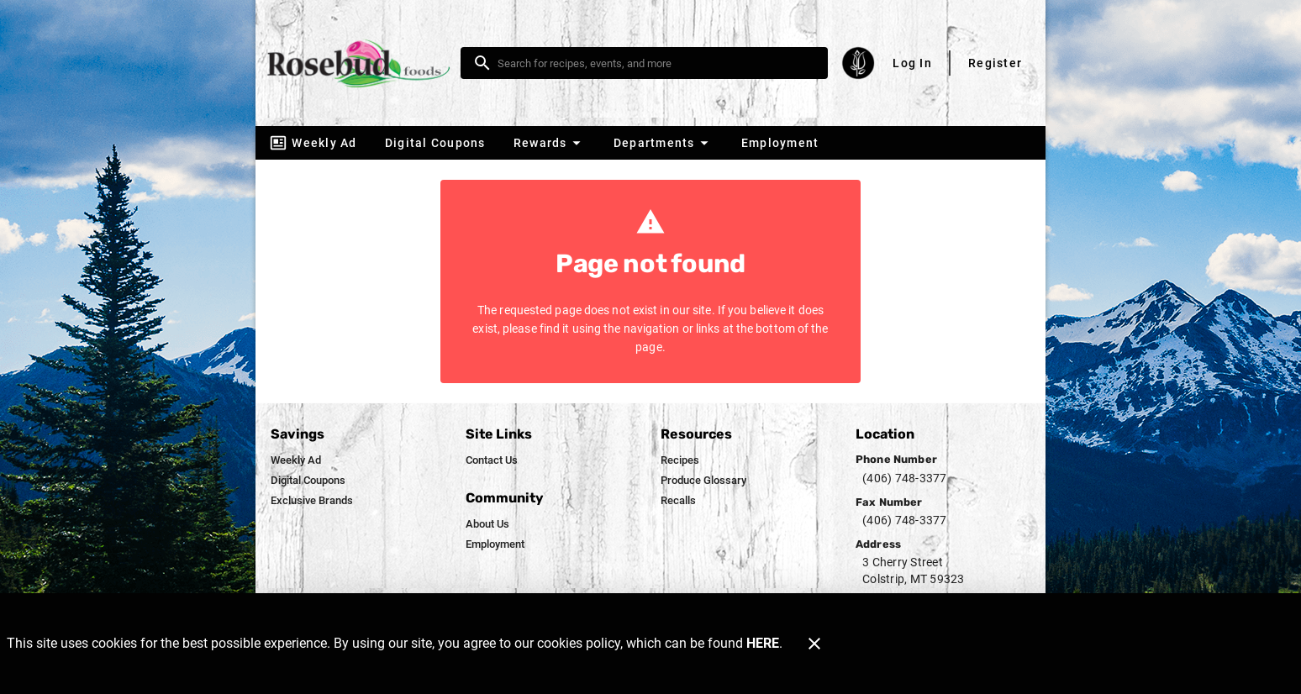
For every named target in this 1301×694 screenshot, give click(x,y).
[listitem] (296, 460)
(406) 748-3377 (904, 478)
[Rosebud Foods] (363, 63)
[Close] (814, 643)
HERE (762, 643)
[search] (656, 63)
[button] (549, 143)
